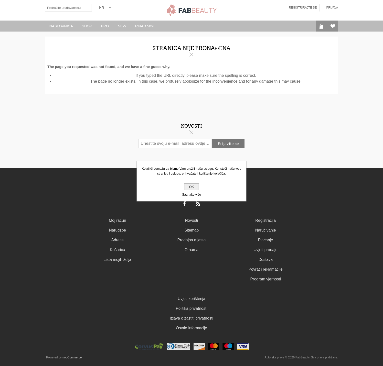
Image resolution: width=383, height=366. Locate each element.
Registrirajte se (303, 7)
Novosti (191, 220)
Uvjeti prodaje (265, 250)
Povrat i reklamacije (265, 269)
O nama (192, 250)
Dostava (265, 259)
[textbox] (64, 7)
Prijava (332, 7)
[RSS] (198, 204)
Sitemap (191, 230)
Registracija (265, 220)
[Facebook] (185, 204)
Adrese (117, 240)
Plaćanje (265, 240)
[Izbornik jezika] (105, 7)
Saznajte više (191, 194)
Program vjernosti (265, 279)
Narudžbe (117, 230)
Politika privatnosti (191, 308)
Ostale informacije (191, 328)
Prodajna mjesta (191, 240)
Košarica (117, 250)
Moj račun (117, 220)
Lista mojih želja (117, 259)
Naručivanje (265, 230)
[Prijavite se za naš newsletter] (175, 143)
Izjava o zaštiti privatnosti (191, 318)
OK (191, 187)
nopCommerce (72, 357)
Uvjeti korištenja (191, 299)
